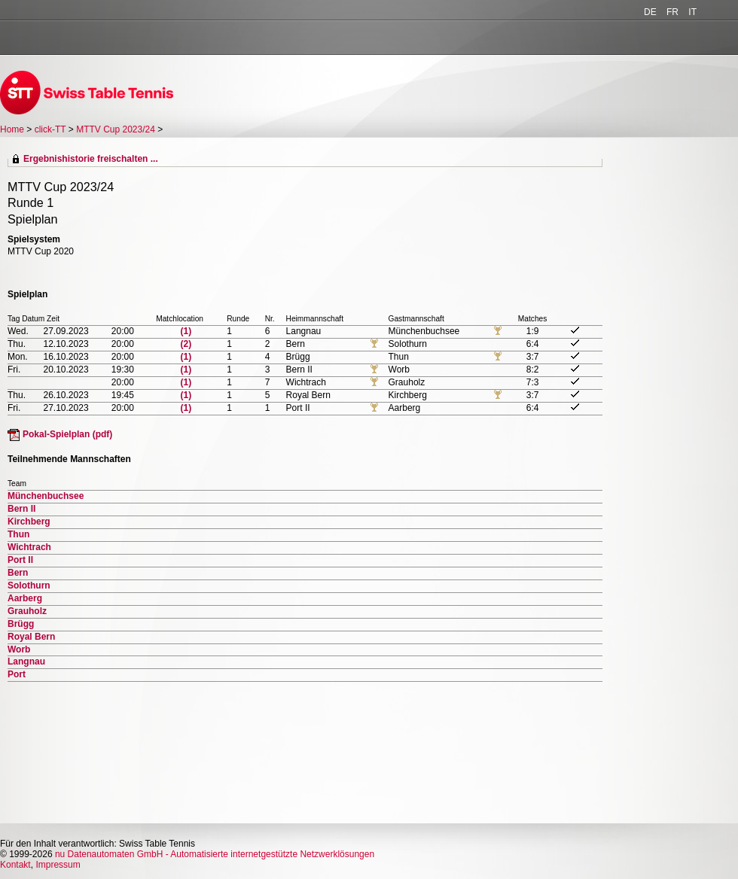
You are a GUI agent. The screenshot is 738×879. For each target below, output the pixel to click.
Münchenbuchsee (46, 496)
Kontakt (15, 864)
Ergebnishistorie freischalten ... (90, 159)
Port (17, 674)
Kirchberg (29, 521)
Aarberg (25, 598)
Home (12, 129)
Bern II (21, 508)
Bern (18, 572)
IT (692, 12)
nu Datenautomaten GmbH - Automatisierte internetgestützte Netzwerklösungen (214, 854)
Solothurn (29, 585)
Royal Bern (31, 636)
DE (650, 12)
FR (672, 12)
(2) (186, 344)
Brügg (21, 624)
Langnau (26, 661)
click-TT (50, 129)
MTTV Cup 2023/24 (116, 129)
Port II (20, 560)
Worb (19, 649)
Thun (18, 534)
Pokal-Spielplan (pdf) (67, 434)
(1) (186, 331)
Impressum (57, 864)
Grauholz (27, 611)
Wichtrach (29, 547)
